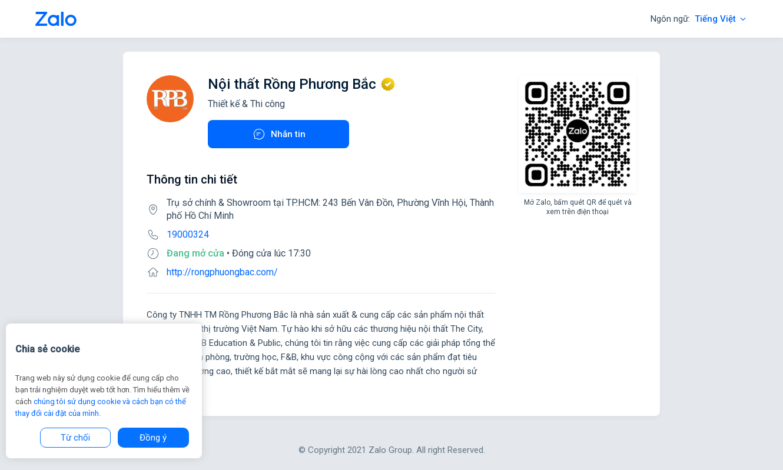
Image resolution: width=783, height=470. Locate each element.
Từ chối (75, 437)
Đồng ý (153, 437)
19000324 (188, 234)
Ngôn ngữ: (699, 19)
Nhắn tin (279, 134)
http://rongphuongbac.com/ (222, 272)
